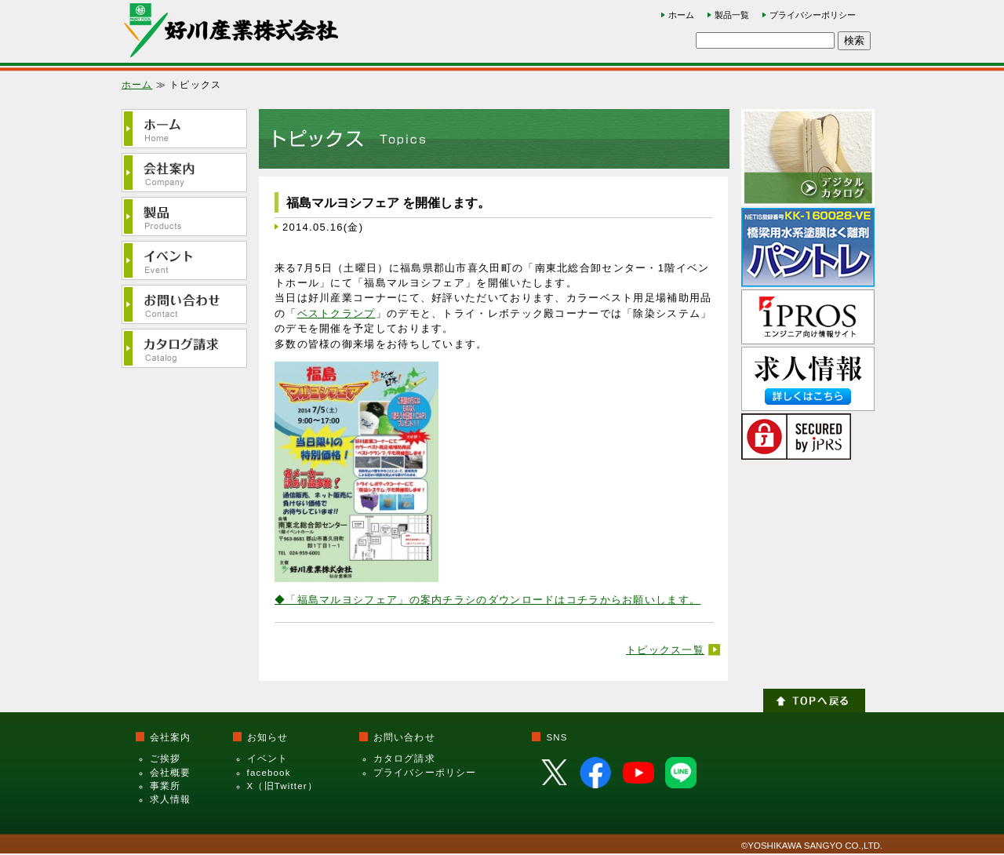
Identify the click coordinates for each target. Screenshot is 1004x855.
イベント (268, 758)
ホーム (681, 15)
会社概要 (170, 772)
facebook (269, 772)
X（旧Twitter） (282, 786)
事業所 (165, 786)
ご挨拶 (165, 758)
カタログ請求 (404, 758)
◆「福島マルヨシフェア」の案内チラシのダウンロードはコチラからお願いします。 (487, 600)
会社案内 (170, 737)
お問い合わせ (404, 737)
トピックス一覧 (665, 650)
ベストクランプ (336, 313)
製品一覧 (732, 15)
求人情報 (170, 799)
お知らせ (268, 737)
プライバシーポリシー (812, 15)
